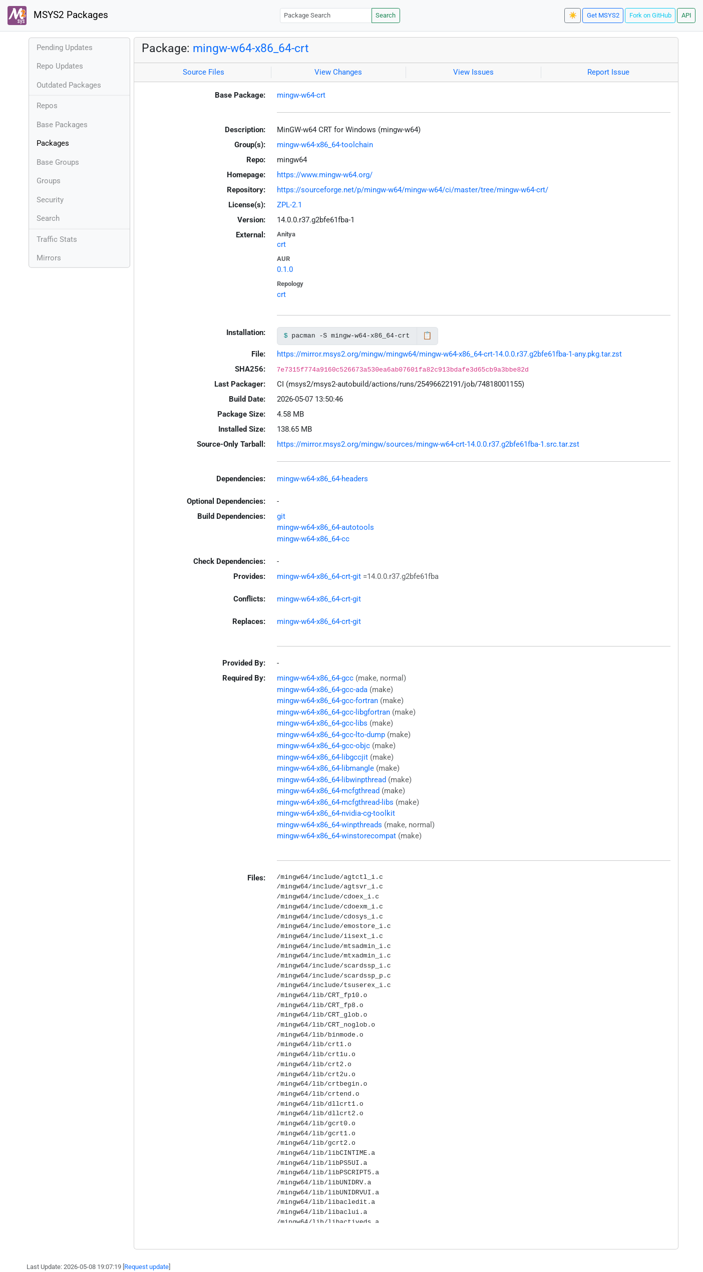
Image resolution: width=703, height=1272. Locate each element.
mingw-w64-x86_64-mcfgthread (328, 790)
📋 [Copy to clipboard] (427, 335)
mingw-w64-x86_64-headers (322, 478)
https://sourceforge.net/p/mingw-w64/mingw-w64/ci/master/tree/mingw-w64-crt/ (412, 189)
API (686, 15)
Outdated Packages (69, 85)
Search (386, 15)
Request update (146, 1266)
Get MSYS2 (603, 15)
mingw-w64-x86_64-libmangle (325, 768)
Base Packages (62, 124)
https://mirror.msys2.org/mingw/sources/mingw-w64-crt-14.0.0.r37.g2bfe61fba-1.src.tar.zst (428, 444)
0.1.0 (285, 269)
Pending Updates (65, 47)
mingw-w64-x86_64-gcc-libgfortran (333, 712)
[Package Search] (326, 15)
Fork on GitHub (650, 15)
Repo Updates (60, 66)
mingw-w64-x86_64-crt (251, 48)
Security (50, 199)
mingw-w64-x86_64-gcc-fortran (327, 700)
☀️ (573, 15)
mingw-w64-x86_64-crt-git (319, 576)
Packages (53, 143)
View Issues (473, 72)
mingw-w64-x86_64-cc (313, 538)
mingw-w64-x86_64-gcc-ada (322, 689)
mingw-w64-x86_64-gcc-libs (322, 723)
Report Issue (608, 72)
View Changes (338, 72)
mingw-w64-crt (301, 95)
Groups (49, 180)
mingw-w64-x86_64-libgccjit (322, 757)
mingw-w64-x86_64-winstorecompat (336, 835)
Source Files (203, 72)
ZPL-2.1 (289, 204)
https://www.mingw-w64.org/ (325, 174)
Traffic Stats (57, 239)
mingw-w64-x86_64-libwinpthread (331, 779)
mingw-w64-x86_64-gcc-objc (323, 745)
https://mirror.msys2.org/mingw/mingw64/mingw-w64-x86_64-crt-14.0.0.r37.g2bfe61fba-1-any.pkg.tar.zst (449, 354)
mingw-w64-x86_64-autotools (325, 527)
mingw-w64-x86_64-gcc (315, 678)
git (281, 516)
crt (281, 244)
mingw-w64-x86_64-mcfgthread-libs (335, 802)
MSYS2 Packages (58, 15)
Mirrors (49, 257)
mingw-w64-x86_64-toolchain (325, 144)
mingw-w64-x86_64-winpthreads (329, 824)
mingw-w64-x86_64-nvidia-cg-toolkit (336, 813)
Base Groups (58, 162)
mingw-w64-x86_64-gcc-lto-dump (331, 734)
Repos (47, 105)
